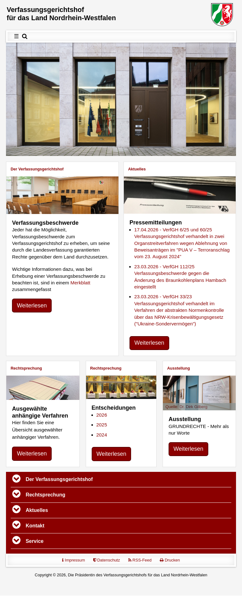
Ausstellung (178, 368)
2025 (101, 425)
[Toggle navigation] (16, 479)
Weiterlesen (32, 305)
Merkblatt (80, 282)
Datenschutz (106, 560)
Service (34, 541)
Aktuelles (137, 169)
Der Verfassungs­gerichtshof (37, 169)
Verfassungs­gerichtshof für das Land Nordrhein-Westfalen (61, 14)
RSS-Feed (140, 560)
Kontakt (35, 525)
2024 (101, 434)
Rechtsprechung (26, 368)
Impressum (73, 560)
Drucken (170, 560)
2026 (101, 415)
